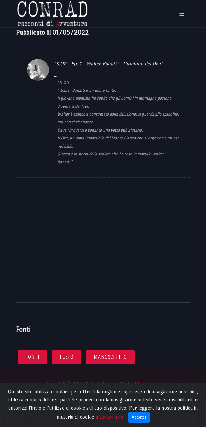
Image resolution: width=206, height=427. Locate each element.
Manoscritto (110, 357)
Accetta (139, 417)
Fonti (32, 357)
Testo (66, 357)
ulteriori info (109, 417)
